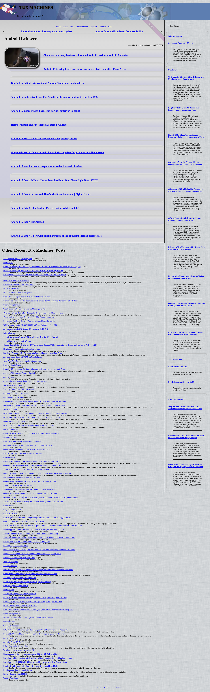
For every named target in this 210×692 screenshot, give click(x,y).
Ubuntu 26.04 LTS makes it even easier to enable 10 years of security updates (33, 271)
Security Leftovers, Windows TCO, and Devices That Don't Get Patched (30, 337)
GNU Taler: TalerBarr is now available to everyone (22, 361)
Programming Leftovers (12, 305)
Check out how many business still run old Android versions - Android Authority (85, 55)
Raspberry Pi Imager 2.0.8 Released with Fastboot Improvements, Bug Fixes (184, 109)
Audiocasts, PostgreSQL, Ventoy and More (19, 594)
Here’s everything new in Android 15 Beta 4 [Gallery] (39, 124)
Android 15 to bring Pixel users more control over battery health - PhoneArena (84, 69)
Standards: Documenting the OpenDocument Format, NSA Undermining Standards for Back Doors (40, 301)
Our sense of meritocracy (13, 385)
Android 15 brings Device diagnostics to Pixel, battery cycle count (45, 111)
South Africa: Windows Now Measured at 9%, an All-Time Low (27, 582)
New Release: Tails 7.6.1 (177, 367)
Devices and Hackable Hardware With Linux (20, 606)
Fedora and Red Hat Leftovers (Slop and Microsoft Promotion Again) (29, 321)
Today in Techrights (10, 409)
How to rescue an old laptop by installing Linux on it (22, 349)
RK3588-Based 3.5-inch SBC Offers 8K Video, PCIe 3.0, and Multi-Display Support (186, 437)
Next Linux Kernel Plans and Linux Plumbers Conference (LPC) (27, 445)
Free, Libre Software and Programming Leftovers (22, 441)
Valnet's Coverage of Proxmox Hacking (18, 485)
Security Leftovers (10, 437)
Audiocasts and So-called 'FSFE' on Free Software (22, 357)
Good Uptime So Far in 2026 (14, 421)
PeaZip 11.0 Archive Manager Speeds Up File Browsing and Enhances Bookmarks (34, 634)
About (65, 27)
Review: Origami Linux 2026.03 (15, 674)
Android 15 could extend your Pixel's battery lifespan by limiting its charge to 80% (54, 97)
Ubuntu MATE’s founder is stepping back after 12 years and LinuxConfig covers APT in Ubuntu (39, 550)
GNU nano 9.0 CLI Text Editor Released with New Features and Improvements (186, 78)
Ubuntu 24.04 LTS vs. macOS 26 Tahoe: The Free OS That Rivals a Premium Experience (37, 473)
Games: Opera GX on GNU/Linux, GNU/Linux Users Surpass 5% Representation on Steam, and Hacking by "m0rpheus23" (50, 345)
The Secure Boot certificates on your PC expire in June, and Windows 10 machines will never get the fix (42, 526)
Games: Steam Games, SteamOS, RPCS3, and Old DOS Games (28, 618)
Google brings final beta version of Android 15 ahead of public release (47, 83)
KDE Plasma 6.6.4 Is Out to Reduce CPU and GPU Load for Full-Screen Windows (186, 333)
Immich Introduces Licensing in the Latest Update (46, 31)
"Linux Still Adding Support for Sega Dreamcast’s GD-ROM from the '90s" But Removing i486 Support (41, 267)
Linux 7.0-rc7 (8, 263)
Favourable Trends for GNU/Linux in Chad (19, 285)
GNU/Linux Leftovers (11, 289)
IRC (72, 27)
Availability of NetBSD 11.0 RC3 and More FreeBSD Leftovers (27, 469)
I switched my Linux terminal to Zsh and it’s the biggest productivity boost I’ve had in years (37, 658)
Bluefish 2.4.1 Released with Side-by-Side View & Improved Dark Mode (30, 666)
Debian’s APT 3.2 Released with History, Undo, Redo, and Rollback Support (186, 248)
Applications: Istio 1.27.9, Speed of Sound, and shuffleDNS (25, 329)
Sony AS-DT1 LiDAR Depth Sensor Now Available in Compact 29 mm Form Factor (185, 408)
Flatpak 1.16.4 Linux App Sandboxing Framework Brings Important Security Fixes (186, 136)
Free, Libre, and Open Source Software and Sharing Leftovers (27, 297)
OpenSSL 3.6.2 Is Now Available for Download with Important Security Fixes (186, 304)
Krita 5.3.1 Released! (11, 514)
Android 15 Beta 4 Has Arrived (27, 222)
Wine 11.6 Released (11, 626)
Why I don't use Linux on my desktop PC (18, 650)
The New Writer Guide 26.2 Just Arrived (18, 389)
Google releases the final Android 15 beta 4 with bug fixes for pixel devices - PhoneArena (57, 152)
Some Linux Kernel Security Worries (17, 341)
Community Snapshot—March (180, 43)
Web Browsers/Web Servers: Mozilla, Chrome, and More (24, 309)
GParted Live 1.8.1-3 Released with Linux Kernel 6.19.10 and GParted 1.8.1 (184, 219)
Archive (103, 27)
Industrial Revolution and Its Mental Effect (19, 558)
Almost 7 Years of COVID (13, 642)
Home (58, 27)
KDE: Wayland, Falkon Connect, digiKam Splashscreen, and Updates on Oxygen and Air (37, 518)
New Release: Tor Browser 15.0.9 (181, 382)
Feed (110, 27)
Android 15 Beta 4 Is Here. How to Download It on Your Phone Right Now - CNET (54, 180)
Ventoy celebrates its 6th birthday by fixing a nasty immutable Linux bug (30, 534)
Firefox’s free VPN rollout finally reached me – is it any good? (26, 542)
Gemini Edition (82, 27)
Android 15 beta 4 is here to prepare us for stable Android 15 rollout (46, 166)
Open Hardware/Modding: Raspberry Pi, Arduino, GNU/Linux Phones (29, 481)
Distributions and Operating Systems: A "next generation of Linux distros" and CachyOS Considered (41, 497)
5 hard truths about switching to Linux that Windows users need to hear (30, 574)
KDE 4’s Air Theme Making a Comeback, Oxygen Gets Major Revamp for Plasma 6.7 (35, 630)
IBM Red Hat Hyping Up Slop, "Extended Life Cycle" (23, 453)
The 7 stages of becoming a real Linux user (19, 578)
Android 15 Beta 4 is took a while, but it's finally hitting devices (44, 138)
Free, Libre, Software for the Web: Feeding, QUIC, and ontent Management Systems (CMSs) (38, 610)
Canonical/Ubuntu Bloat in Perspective (18, 293)
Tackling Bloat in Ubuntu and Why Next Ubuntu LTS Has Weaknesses (29, 489)
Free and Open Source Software (15, 393)
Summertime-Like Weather (13, 397)
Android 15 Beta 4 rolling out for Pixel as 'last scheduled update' (45, 208)
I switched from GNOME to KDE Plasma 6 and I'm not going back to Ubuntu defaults (35, 662)
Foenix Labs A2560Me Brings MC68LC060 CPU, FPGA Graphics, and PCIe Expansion (185, 466)
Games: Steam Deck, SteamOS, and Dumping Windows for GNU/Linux (30, 493)
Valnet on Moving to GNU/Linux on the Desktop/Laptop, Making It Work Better (33, 602)
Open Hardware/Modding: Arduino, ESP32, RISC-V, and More (26, 449)
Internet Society (175, 36)
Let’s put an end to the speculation (16, 646)
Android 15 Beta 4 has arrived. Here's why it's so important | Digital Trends (50, 194)
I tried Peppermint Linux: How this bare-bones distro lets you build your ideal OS (33, 530)
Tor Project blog (175, 359)
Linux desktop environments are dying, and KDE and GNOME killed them (31, 654)
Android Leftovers (10, 377)
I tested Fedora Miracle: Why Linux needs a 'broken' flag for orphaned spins (32, 554)
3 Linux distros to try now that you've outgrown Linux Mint (25, 381)
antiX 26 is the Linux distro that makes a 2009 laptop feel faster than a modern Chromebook (38, 570)
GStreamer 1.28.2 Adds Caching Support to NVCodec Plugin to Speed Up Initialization (185, 190)
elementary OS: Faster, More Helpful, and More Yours (23, 522)
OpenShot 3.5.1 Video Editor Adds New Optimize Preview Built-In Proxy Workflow (185, 163)
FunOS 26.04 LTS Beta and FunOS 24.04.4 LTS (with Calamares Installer (31, 433)
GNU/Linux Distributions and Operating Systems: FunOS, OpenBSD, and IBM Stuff (35, 598)
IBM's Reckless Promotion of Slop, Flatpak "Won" (22, 477)
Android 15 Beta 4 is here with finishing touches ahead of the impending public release (56, 235)
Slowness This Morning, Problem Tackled (19, 373)
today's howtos (9, 333)
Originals (93, 27)
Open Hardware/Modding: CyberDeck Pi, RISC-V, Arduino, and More (29, 317)
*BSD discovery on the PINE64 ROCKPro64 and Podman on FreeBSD (30, 325)
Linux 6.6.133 (8, 590)
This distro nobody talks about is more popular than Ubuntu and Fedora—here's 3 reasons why (39, 538)
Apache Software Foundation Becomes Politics (119, 31)
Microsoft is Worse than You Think (16, 281)
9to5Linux (172, 70)
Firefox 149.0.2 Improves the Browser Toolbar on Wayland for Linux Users (186, 277)
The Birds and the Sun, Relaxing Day (17, 259)
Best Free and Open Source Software (17, 670)
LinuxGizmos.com (176, 399)
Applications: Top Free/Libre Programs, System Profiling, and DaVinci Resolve (33, 501)
